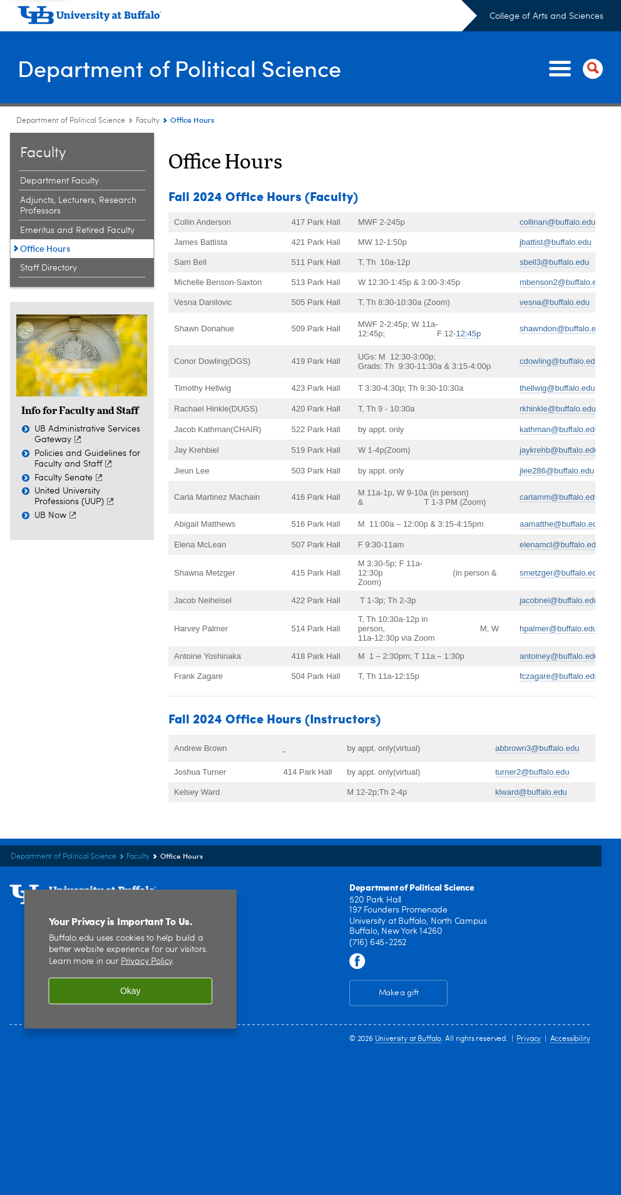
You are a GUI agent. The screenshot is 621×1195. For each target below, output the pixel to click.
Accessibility (570, 1038)
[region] (130, 958)
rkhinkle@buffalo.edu (558, 408)
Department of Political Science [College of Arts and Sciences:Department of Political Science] (71, 121)
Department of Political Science (179, 67)
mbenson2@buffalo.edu (563, 282)
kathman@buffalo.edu (559, 429)
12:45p (468, 333)
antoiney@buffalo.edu (559, 656)
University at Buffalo (408, 1038)
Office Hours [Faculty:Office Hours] (45, 248)
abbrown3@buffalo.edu (537, 748)
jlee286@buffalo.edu (557, 470)
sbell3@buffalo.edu (554, 262)
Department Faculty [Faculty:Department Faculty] (59, 181)
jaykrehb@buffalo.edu (559, 450)
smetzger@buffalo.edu (561, 572)
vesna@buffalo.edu (555, 302)
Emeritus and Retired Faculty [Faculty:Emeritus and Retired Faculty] (77, 230)
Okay (130, 991)
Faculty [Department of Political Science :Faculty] (148, 121)
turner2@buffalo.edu (532, 772)
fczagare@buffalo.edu (559, 676)
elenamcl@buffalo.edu (560, 544)
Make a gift (399, 993)
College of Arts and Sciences (546, 16)
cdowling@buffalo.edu (560, 361)
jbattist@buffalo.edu (556, 242)
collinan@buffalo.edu (557, 222)
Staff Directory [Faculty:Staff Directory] (48, 268)
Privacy (528, 1038)
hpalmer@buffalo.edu (558, 628)
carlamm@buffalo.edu (559, 497)
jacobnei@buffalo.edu (559, 600)
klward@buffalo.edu (531, 792)
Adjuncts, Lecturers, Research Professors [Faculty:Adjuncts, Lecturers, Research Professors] (78, 205)
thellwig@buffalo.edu (557, 388)
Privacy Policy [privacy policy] (146, 961)
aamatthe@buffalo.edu (561, 524)
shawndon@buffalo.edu (562, 328)
